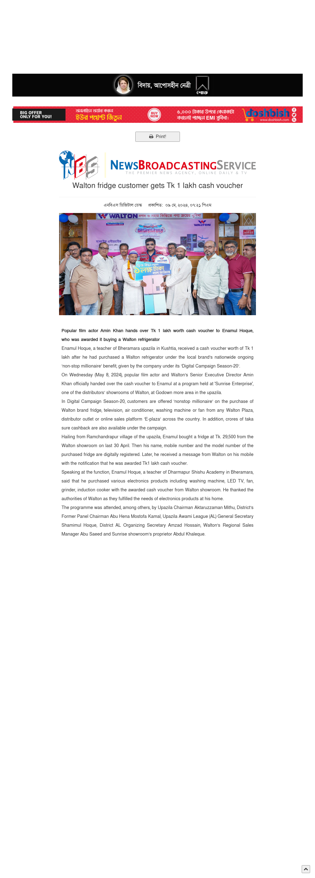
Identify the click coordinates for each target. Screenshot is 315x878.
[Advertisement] (147, 34)
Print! (157, 137)
